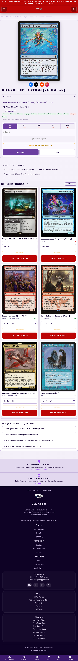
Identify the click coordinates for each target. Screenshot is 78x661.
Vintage (33, 114)
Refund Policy (52, 520)
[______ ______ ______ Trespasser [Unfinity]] (58, 212)
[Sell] (58, 658)
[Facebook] (35, 585)
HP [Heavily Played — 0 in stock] (53, 126)
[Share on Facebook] (31, 84)
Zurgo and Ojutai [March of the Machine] (18, 393)
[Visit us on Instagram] (47, 84)
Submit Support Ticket (39, 469)
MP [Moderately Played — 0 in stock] (38, 126)
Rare (32, 102)
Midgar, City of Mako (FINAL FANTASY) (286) (19, 239)
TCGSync (43, 650)
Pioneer (12, 114)
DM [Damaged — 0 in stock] (67, 126)
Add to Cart (20, 258)
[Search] (74, 9)
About (39, 561)
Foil (50, 102)
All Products (39, 529)
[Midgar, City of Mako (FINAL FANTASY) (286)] (19, 212)
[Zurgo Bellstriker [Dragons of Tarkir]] (58, 289)
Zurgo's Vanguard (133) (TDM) (14, 316)
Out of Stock (39, 139)
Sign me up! (39, 483)
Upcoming (39, 536)
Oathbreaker (52, 114)
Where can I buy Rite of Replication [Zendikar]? (23, 446)
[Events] (70, 658)
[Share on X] (36, 84)
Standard (5, 114)
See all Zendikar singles (48, 169)
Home (2, 17)
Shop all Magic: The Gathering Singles (19, 169)
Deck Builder (39, 568)
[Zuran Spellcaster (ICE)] (58, 366)
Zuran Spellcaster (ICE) (50, 393)
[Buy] (48, 658)
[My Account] (9, 658)
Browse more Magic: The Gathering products (22, 174)
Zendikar (24, 102)
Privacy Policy (26, 520)
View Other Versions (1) (15, 107)
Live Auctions (39, 564)
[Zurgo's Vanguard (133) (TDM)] (19, 289)
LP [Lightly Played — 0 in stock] (24, 126)
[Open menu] (4, 9)
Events (39, 533)
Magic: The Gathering (10, 102)
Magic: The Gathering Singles (17, 17)
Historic (66, 114)
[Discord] (29, 585)
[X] (48, 585)
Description (39, 97)
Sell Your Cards (39, 549)
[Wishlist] (24, 658)
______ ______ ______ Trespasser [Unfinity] (56, 239)
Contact (39, 545)
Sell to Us (39, 145)
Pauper (73, 114)
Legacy (27, 114)
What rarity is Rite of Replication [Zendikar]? (22, 434)
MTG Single (41, 102)
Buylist (39, 552)
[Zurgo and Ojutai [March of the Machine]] (19, 366)
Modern (19, 114)
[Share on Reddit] (42, 84)
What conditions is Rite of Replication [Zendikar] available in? (29, 440)
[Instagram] (42, 585)
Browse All (70, 184)
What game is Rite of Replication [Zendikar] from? (24, 429)
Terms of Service (39, 520)
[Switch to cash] (37, 658)
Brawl (59, 114)
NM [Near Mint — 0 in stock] (10, 126)
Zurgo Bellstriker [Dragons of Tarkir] (55, 316)
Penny (4, 117)
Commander (42, 114)
